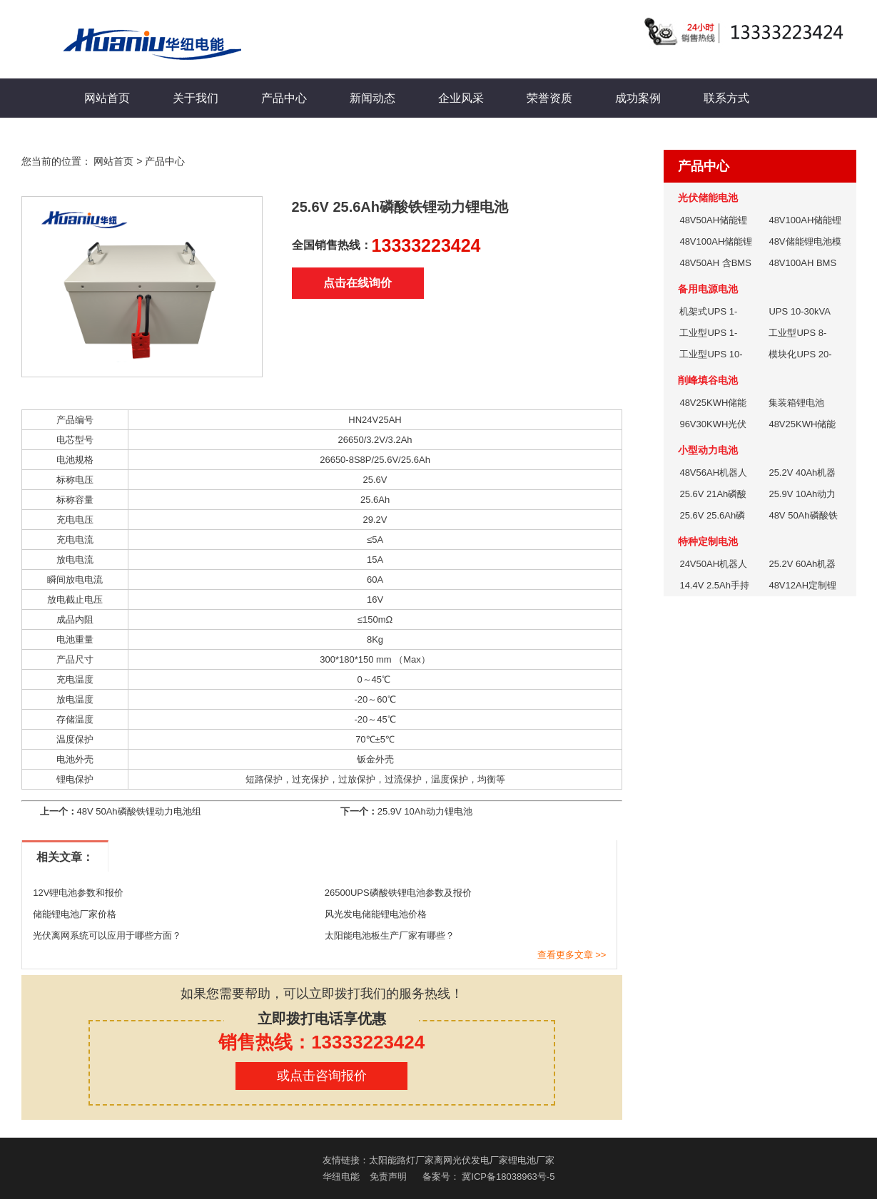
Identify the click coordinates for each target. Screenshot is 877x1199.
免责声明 (388, 1176)
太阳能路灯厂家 (401, 1160)
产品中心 (284, 98)
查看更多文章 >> (572, 954)
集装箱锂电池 (796, 402)
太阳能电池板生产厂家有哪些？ (390, 935)
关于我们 (195, 98)
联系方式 (726, 98)
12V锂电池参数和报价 (78, 892)
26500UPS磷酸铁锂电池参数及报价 (398, 892)
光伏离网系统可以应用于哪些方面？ (107, 935)
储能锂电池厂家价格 (74, 914)
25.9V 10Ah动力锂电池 (424, 811)
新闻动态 (372, 98)
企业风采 (461, 98)
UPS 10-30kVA (799, 311)
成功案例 (638, 98)
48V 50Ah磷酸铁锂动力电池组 (139, 811)
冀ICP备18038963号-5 (508, 1176)
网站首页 (107, 98)
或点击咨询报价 (322, 1075)
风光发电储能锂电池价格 (376, 914)
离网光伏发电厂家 (471, 1160)
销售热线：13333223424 (321, 1042)
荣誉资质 (549, 98)
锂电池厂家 (531, 1160)
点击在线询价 (357, 283)
